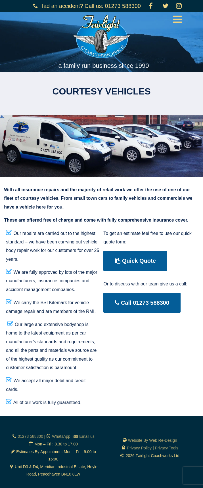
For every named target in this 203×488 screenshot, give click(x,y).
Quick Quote (135, 261)
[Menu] (177, 20)
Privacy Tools (166, 448)
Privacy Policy (139, 448)
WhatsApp (61, 436)
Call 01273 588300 (142, 303)
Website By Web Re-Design (152, 440)
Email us (87, 436)
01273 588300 (30, 436)
